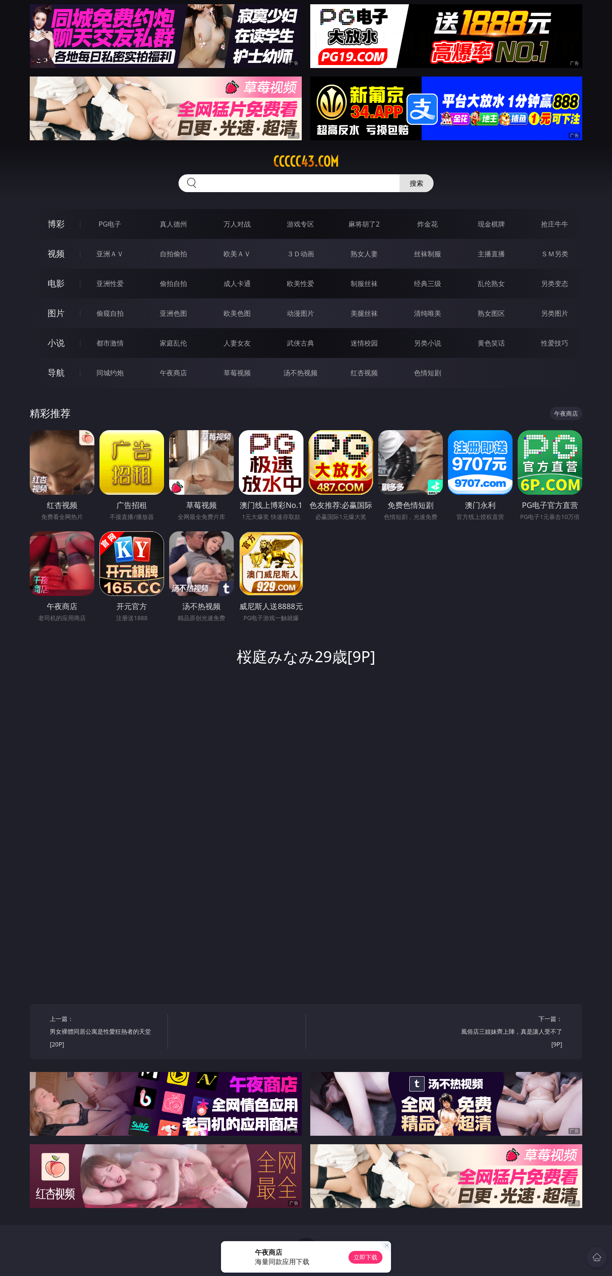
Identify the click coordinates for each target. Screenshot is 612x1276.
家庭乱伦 (173, 343)
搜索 (416, 183)
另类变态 (554, 283)
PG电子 (110, 224)
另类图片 (554, 313)
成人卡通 (237, 283)
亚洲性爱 (110, 283)
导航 (56, 372)
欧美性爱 (300, 283)
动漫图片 (300, 313)
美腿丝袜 (364, 313)
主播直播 (491, 253)
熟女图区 (491, 313)
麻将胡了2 (364, 224)
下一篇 (506, 1033)
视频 (56, 253)
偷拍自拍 (173, 283)
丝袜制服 (427, 253)
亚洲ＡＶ (110, 253)
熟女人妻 (364, 253)
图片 (56, 313)
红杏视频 (364, 372)
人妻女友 (237, 343)
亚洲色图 (173, 313)
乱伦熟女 (491, 283)
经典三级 (427, 283)
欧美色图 (237, 313)
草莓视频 (237, 372)
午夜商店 (173, 372)
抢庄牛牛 (554, 224)
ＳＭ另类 (554, 253)
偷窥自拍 (110, 313)
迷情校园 (364, 343)
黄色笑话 (491, 343)
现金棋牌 (491, 224)
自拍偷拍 (173, 253)
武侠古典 (300, 343)
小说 (56, 343)
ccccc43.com (306, 161)
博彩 (56, 224)
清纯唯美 (427, 313)
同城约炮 (110, 372)
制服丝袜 (364, 283)
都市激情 (110, 343)
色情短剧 (427, 372)
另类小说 (427, 343)
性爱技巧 (554, 343)
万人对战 (237, 224)
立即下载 (365, 1257)
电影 (56, 283)
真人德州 (173, 224)
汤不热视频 (300, 372)
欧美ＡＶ (237, 253)
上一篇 (106, 1033)
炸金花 (427, 224)
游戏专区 (300, 224)
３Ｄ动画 (300, 253)
